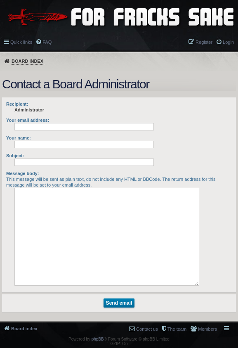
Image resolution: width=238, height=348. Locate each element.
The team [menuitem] (176, 329)
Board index (27, 61)
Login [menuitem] (228, 42)
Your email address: (27, 120)
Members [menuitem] (207, 329)
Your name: (18, 137)
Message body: (22, 173)
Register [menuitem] (204, 42)
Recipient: (17, 104)
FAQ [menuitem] (47, 42)
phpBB (98, 339)
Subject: (15, 155)
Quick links (21, 42)
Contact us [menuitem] (147, 329)
